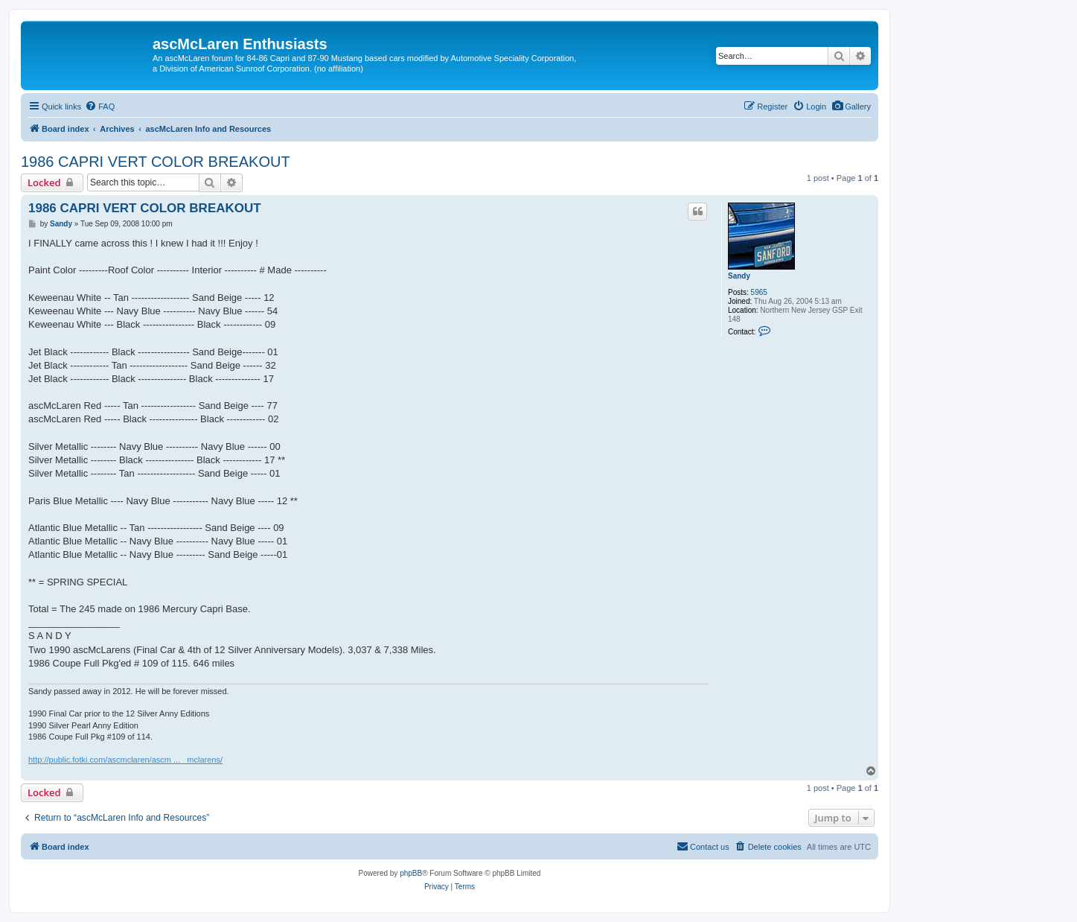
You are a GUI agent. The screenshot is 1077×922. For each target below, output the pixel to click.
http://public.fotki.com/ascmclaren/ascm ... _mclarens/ (125, 759)
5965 (759, 292)
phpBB (411, 873)
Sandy (739, 276)
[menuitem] (851, 106)
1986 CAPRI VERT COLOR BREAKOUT (155, 161)
